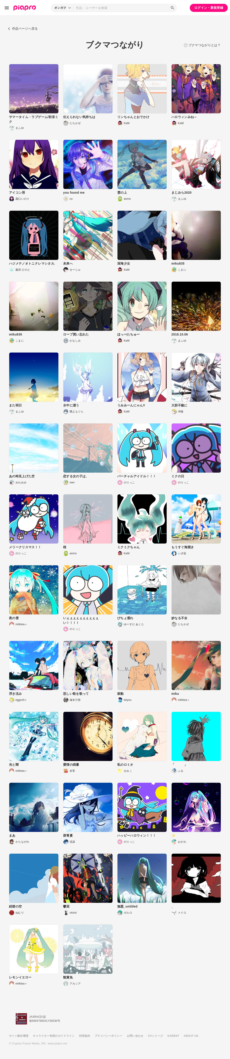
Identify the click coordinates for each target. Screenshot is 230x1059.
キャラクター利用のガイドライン (53, 1035)
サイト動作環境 (18, 1035)
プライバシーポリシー (108, 1035)
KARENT (173, 1035)
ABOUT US (191, 1035)
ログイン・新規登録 (208, 7)
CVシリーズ (155, 1035)
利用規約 (84, 1035)
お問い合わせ (135, 1035)
